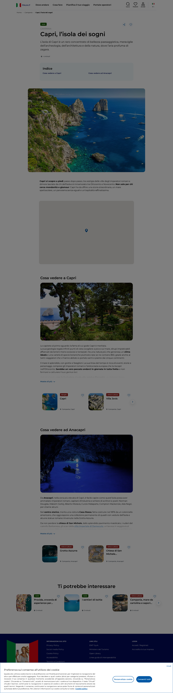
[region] (86, 678)
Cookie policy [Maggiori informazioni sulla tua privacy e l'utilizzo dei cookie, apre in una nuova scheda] (81, 689)
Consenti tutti (144, 679)
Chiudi (169, 666)
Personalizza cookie (123, 679)
